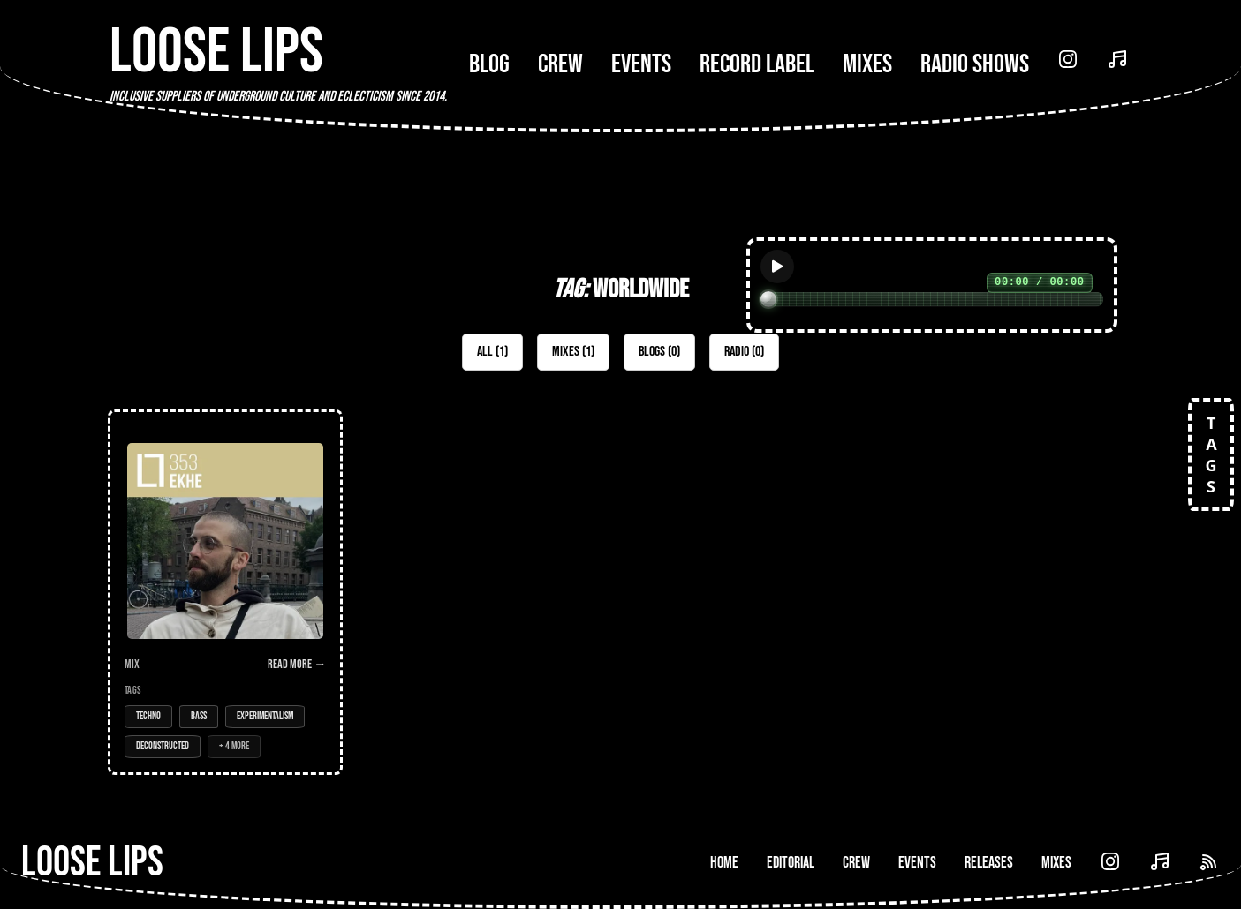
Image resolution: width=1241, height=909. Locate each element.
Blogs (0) (659, 351)
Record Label (757, 64)
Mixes (867, 64)
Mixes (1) (573, 351)
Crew (560, 64)
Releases (989, 862)
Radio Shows (974, 64)
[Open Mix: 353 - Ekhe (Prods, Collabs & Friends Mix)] (225, 592)
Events (641, 64)
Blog (489, 64)
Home (724, 862)
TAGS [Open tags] (1211, 454)
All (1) (492, 351)
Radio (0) (744, 351)
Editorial (790, 862)
